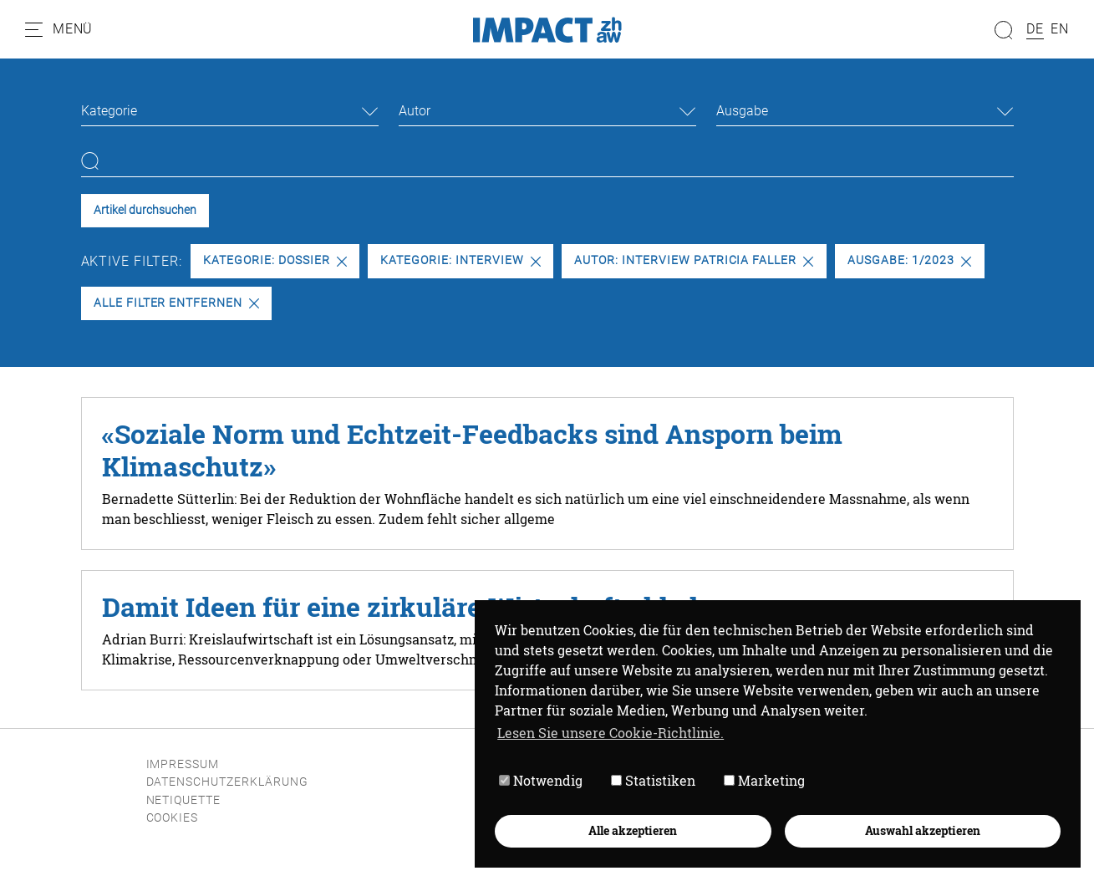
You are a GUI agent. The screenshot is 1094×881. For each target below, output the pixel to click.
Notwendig (541, 780)
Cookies (172, 818)
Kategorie (109, 111)
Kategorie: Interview (460, 260)
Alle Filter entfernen (176, 303)
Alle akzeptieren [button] (632, 830)
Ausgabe (742, 111)
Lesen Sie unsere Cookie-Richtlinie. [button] (610, 732)
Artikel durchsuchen (145, 210)
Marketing (764, 780)
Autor (414, 111)
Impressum (183, 764)
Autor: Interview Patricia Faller (693, 260)
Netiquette (183, 800)
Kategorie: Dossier (274, 260)
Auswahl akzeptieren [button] (922, 830)
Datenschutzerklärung (227, 782)
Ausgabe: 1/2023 (909, 260)
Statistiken (653, 780)
